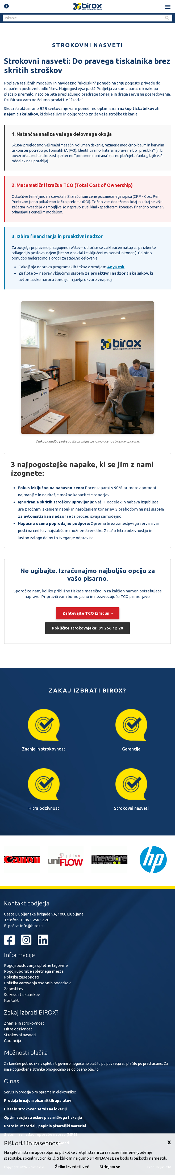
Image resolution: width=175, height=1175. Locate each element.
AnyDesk (115, 267)
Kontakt (11, 1000)
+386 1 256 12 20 (34, 920)
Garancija (12, 1040)
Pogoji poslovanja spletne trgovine (36, 965)
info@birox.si (32, 925)
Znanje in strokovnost (24, 1023)
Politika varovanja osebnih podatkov (37, 983)
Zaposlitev (13, 988)
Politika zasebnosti (21, 977)
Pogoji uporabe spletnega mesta (34, 971)
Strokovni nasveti (20, 1035)
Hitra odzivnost (18, 1029)
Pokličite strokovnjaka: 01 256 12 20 (87, 628)
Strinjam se (109, 1166)
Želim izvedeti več (72, 1166)
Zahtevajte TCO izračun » (87, 613)
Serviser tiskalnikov (22, 994)
